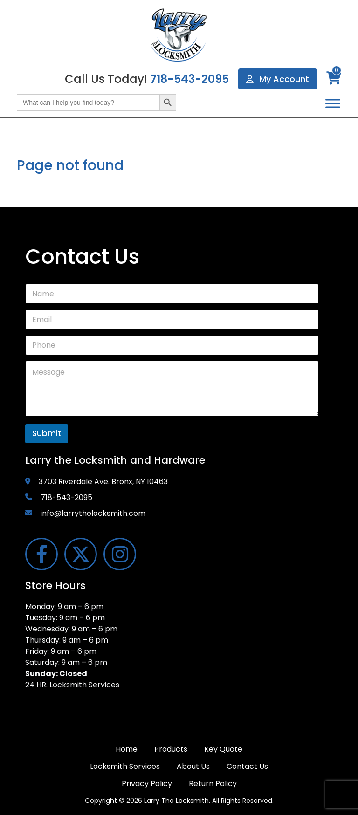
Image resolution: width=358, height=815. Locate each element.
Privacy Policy (147, 783)
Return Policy (213, 783)
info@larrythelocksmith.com (93, 513)
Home (127, 749)
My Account (277, 79)
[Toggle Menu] (332, 103)
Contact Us (247, 766)
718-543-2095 (189, 79)
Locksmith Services (125, 766)
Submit (46, 433)
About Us (193, 766)
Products (170, 749)
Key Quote (223, 749)
